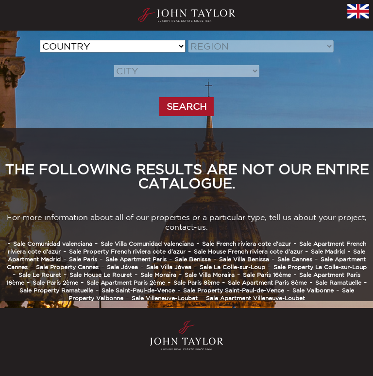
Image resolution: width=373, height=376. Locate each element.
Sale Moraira (158, 275)
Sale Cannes (294, 259)
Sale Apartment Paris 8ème (267, 282)
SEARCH (186, 106)
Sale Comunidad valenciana (52, 243)
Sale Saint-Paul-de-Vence (138, 290)
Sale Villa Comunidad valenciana (147, 243)
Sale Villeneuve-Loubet (165, 298)
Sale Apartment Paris (136, 259)
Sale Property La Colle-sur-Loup (320, 267)
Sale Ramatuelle (338, 282)
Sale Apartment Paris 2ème (125, 282)
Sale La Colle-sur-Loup (232, 267)
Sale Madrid (328, 251)
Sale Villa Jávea (168, 267)
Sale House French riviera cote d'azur (248, 251)
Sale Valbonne (313, 290)
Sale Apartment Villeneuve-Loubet (255, 298)
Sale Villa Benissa (244, 259)
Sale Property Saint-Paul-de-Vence (233, 290)
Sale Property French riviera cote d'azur (127, 251)
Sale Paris (83, 259)
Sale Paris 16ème (267, 275)
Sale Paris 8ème (196, 282)
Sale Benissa (193, 259)
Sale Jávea (122, 267)
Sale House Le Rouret (100, 275)
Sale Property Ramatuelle (56, 290)
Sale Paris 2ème (55, 282)
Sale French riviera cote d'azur (246, 243)
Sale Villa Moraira (210, 275)
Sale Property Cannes (67, 267)
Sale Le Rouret (39, 275)
